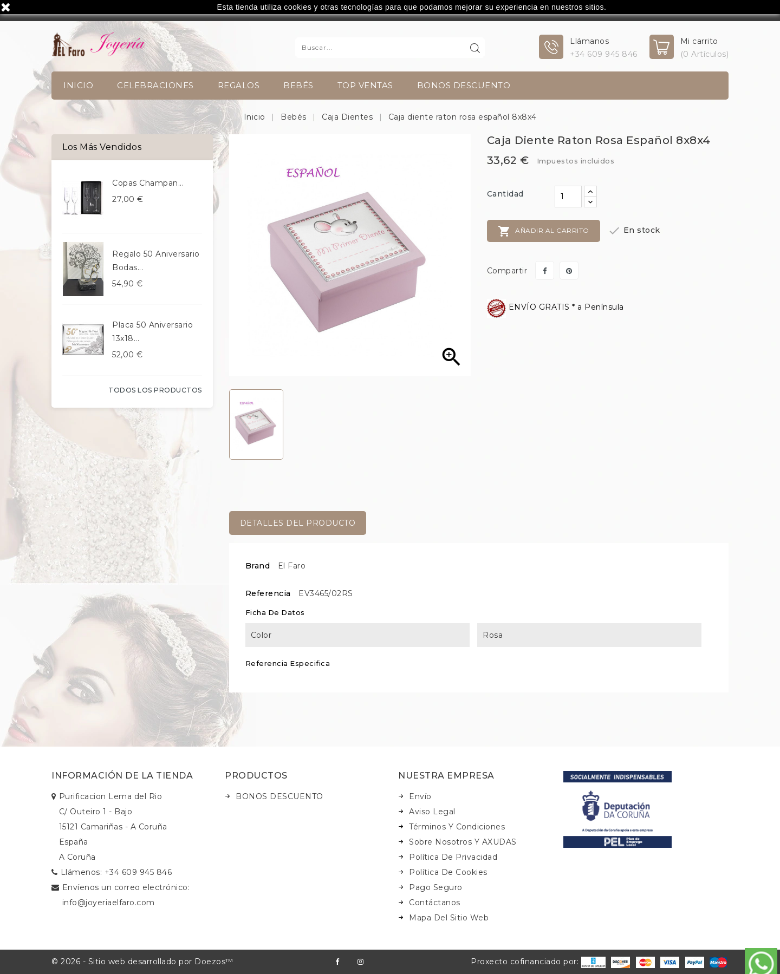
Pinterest (569, 270)
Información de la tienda (122, 775)
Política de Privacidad (453, 857)
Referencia (268, 593)
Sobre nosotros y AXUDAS (463, 842)
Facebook (337, 961)
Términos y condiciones (457, 827)
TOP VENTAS (365, 85)
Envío (420, 796)
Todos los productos (155, 390)
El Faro (292, 566)
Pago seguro (436, 887)
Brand (257, 566)
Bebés (298, 85)
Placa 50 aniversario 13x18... (152, 331)
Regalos (239, 85)
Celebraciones (155, 85)
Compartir (544, 270)
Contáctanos (434, 902)
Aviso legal (432, 811)
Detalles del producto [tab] (298, 523)
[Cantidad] (568, 196)
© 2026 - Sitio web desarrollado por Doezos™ (142, 961)
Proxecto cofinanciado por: (538, 961)
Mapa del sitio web (449, 918)
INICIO (78, 85)
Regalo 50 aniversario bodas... (156, 260)
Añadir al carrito (543, 231)
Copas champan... (148, 183)
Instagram (360, 961)
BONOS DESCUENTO (464, 85)
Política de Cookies (448, 872)
